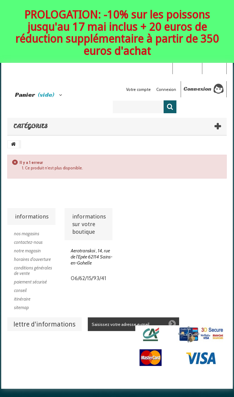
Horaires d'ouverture (32, 259)
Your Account (187, 68)
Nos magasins (26, 233)
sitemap (21, 307)
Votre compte (138, 89)
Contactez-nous (28, 242)
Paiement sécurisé (30, 282)
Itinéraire (22, 299)
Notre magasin (27, 251)
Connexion (214, 68)
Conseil (20, 290)
